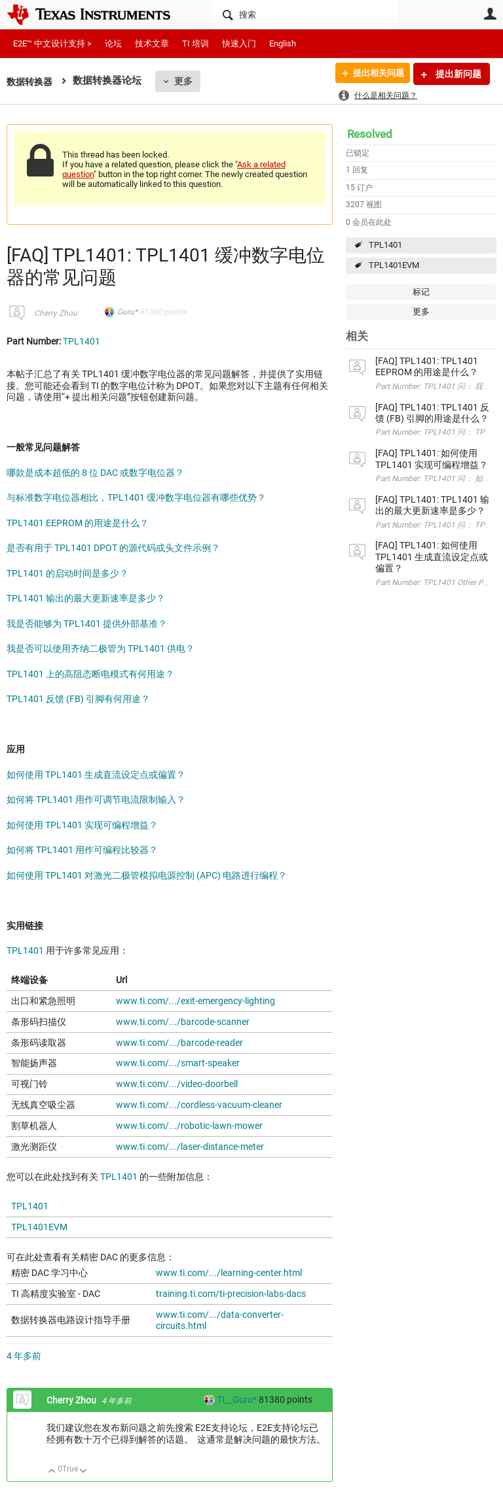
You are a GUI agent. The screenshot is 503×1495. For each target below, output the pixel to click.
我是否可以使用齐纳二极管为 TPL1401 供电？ (101, 648)
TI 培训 (195, 43)
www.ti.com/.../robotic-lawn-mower (189, 1125)
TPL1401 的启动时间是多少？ (67, 573)
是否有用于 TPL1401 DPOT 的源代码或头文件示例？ (113, 548)
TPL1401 (385, 245)
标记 (421, 292)
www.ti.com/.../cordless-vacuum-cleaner (199, 1105)
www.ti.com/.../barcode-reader (179, 1042)
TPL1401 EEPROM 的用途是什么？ (78, 523)
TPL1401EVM (394, 265)
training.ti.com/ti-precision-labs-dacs (231, 1293)
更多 (186, 81)
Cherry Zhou (55, 313)
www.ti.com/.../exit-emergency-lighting (195, 1001)
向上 (52, 1471)
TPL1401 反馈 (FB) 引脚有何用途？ (78, 699)
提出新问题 (457, 74)
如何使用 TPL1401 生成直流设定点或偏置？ (96, 774)
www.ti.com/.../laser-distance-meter (190, 1146)
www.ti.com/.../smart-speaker (178, 1063)
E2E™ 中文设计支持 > (52, 43)
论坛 (113, 43)
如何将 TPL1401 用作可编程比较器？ (82, 850)
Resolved (369, 134)
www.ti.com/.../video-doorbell (177, 1084)
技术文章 (152, 43)
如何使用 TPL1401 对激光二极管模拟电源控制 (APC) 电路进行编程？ (147, 875)
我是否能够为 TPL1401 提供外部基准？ (87, 623)
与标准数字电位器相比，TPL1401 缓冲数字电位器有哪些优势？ (136, 497)
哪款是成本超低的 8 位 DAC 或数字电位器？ (95, 472)
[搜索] (305, 14)
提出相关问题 (373, 74)
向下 (83, 1471)
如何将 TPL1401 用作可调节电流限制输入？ (96, 799)
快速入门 (239, 43)
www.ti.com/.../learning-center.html (229, 1273)
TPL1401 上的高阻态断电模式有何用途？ (90, 674)
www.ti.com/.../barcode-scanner (183, 1021)
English (282, 43)
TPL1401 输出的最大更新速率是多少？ (86, 598)
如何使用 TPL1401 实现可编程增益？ (82, 825)
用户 (489, 13)
